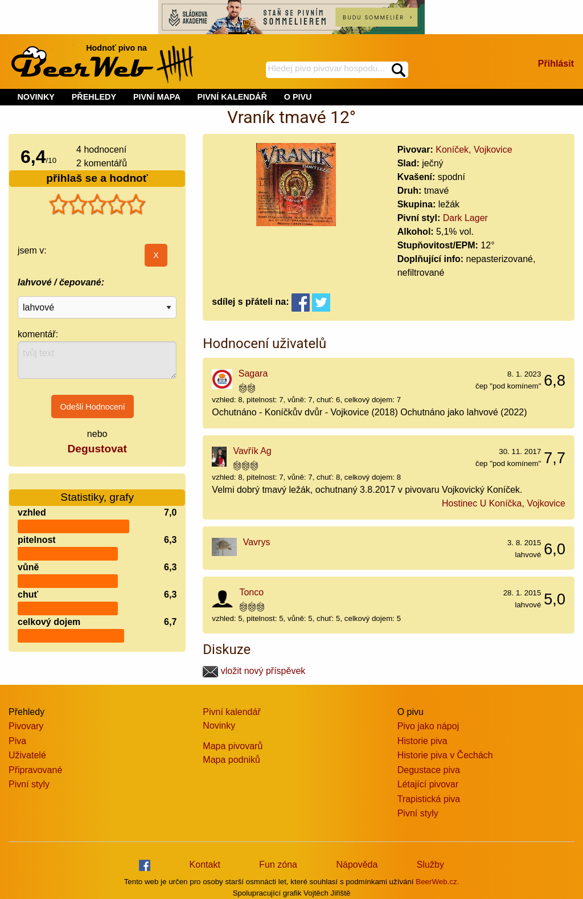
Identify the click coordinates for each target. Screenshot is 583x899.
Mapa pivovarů (232, 746)
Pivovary (26, 726)
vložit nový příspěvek (254, 671)
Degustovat (96, 449)
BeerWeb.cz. (437, 881)
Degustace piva (428, 770)
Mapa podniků (231, 760)
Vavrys (256, 542)
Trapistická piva (429, 799)
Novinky (219, 725)
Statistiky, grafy (97, 490)
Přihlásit (556, 63)
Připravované (35, 770)
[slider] (97, 204)
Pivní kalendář (231, 712)
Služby (430, 864)
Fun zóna (278, 864)
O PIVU (298, 96)
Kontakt (205, 864)
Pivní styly (29, 784)
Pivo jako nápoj (428, 726)
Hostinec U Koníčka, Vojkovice (503, 503)
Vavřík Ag (252, 451)
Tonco (251, 592)
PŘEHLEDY (94, 96)
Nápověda (356, 864)
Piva (17, 741)
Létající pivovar (428, 784)
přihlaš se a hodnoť (97, 178)
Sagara (253, 373)
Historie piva (422, 741)
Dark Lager (465, 218)
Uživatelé (27, 755)
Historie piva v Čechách (445, 755)
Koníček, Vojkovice (474, 149)
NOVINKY (36, 96)
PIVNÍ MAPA (156, 96)
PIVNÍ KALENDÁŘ (232, 96)
